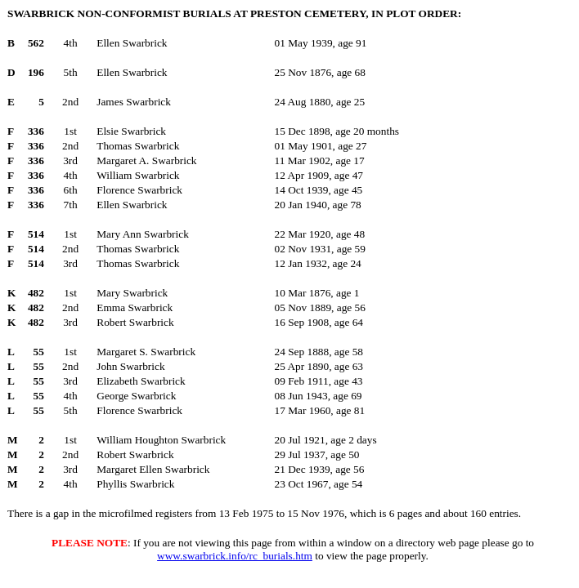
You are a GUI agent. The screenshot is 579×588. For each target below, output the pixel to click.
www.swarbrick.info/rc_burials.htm (234, 556)
